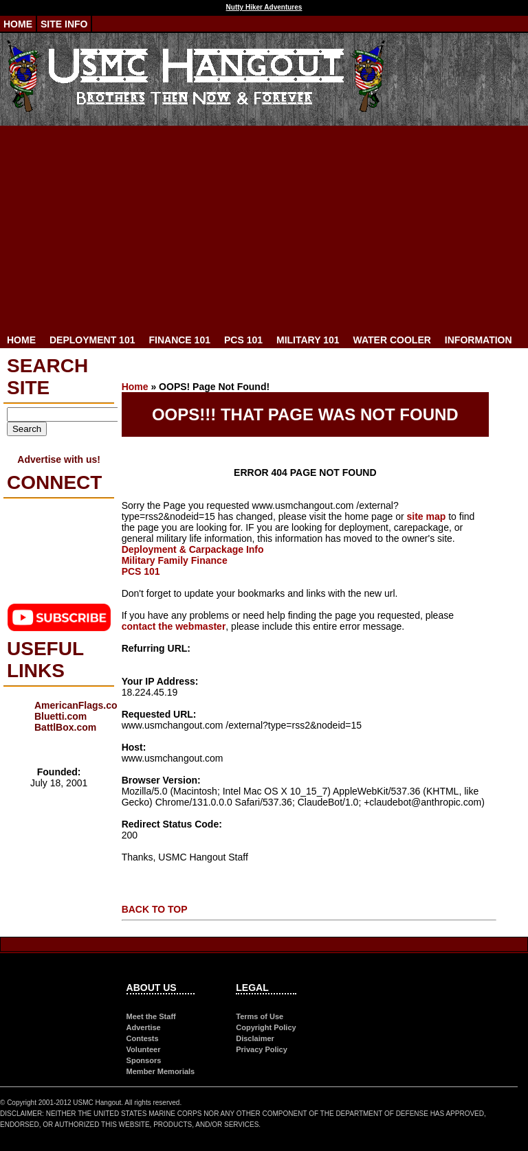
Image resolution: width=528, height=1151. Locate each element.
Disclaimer (255, 1038)
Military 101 (308, 339)
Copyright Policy (266, 1027)
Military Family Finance (175, 560)
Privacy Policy (261, 1049)
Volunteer (143, 1049)
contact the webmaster (174, 626)
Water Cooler (392, 339)
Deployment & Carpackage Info (193, 549)
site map (426, 516)
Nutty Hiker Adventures (264, 7)
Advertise (143, 1027)
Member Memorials (160, 1071)
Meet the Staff (151, 1016)
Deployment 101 (92, 339)
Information (478, 339)
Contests (142, 1038)
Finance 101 (179, 339)
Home (17, 24)
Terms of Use (259, 1016)
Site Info (64, 24)
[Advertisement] (264, 229)
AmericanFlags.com (80, 705)
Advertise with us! (58, 459)
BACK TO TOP (155, 909)
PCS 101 (243, 339)
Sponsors (144, 1060)
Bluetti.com (60, 716)
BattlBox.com (65, 727)
